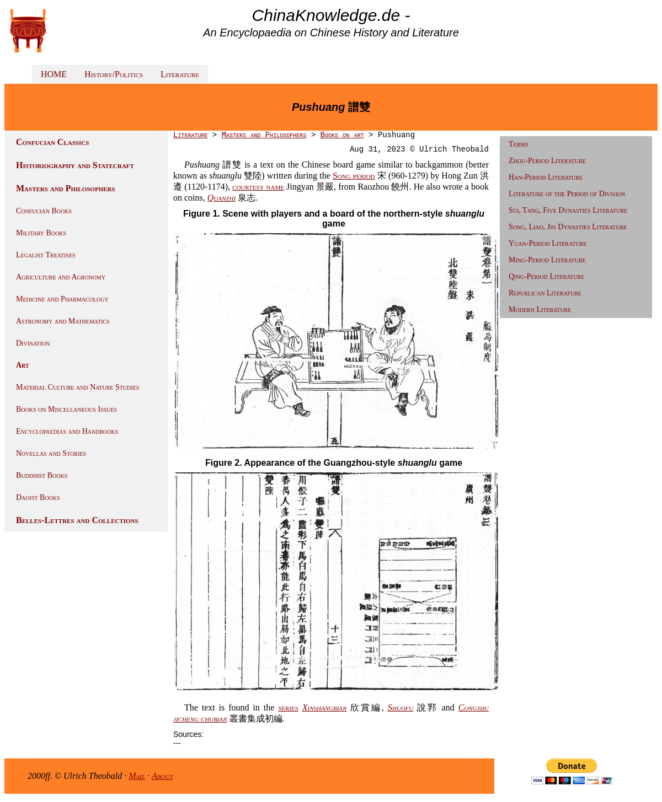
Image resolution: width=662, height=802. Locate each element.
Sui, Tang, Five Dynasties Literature (568, 210)
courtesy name (258, 186)
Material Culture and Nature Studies (77, 387)
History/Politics (113, 74)
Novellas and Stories (51, 453)
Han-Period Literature (546, 177)
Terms (518, 144)
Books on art (342, 135)
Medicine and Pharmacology (62, 299)
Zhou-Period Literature (547, 161)
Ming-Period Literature (547, 260)
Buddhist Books (41, 475)
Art (22, 365)
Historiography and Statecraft (75, 165)
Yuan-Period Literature (547, 243)
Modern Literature (540, 309)
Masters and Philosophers (65, 188)
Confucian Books (44, 211)
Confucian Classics (52, 142)
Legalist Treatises (46, 255)
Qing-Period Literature (546, 276)
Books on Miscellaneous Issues (66, 409)
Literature (180, 74)
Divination (33, 343)
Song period (354, 175)
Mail (137, 776)
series (288, 707)
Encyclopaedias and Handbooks (67, 431)
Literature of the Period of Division (567, 194)
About (162, 776)
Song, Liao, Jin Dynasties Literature (568, 227)
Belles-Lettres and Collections (77, 520)
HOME (54, 74)
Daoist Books (38, 497)
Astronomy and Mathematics (63, 321)
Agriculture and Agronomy (60, 277)
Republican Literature (545, 293)
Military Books (41, 233)
